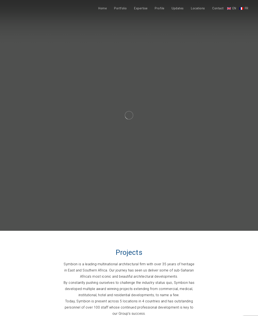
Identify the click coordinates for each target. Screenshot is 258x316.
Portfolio (120, 8)
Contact (218, 8)
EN (234, 8)
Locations (198, 8)
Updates (178, 8)
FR (246, 8)
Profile (160, 8)
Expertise (141, 8)
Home (102, 8)
